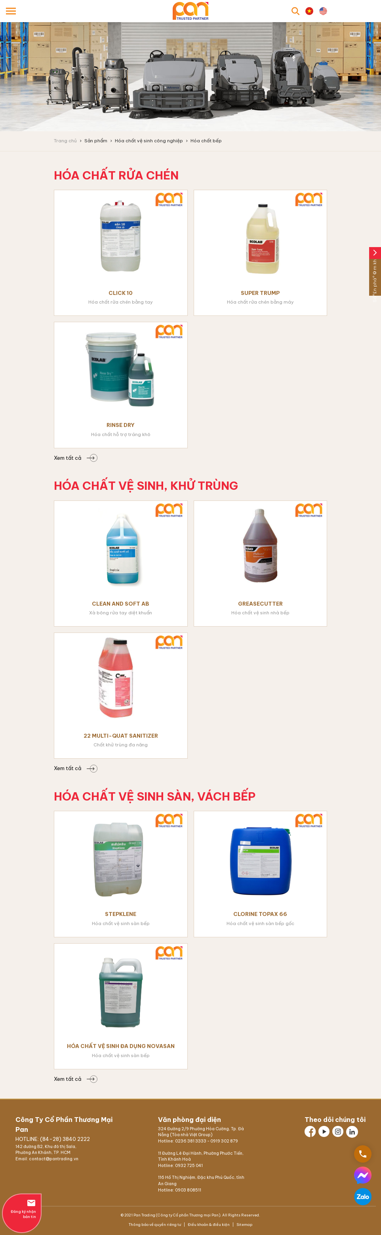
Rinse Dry (121, 425)
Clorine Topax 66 (260, 914)
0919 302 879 (224, 1141)
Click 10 (121, 293)
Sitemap (244, 1224)
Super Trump (260, 293)
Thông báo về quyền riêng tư (155, 1224)
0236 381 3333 (190, 1141)
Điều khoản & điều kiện (209, 1224)
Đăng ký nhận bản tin (22, 1208)
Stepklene (120, 914)
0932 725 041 (189, 1165)
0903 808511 (188, 1190)
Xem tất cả (74, 458)
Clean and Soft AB (120, 604)
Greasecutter (260, 604)
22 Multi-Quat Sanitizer (121, 736)
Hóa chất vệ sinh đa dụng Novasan (121, 1046)
